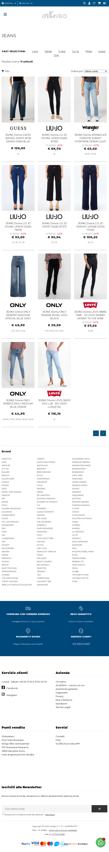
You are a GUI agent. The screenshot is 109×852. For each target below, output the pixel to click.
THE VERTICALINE (10, 578)
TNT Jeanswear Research (15, 747)
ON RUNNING (8, 548)
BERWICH (41, 469)
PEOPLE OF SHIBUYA (46, 551)
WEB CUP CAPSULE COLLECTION (17, 585)
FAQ (58, 740)
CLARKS (5, 482)
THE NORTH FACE (80, 575)
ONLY (74, 548)
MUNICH (5, 545)
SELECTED (41, 568)
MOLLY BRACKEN (80, 541)
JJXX (4, 528)
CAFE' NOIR (77, 475)
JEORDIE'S (41, 525)
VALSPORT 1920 (44, 581)
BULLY (40, 475)
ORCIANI (5, 551)
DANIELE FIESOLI (79, 485)
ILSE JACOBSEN (44, 522)
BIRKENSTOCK (79, 469)
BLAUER (5, 472)
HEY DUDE (42, 518)
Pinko (89, 51)
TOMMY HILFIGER (10, 581)
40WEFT (41, 459)
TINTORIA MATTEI (80, 578)
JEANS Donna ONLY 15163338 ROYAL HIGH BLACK (54, 329)
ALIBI (4, 462)
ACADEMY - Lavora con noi (70, 685)
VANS (74, 581)
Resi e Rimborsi (64, 700)
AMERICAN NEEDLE (81, 462)
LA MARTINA (78, 532)
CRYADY (5, 485)
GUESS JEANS (78, 515)
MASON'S (76, 538)
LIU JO (75, 535)
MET (4, 541)
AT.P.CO (5, 469)
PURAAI (5, 561)
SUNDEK (6, 575)
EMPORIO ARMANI (80, 502)
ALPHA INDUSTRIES (46, 462)
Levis (35, 51)
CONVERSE (42, 482)
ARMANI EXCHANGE (81, 465)
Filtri (5, 71)
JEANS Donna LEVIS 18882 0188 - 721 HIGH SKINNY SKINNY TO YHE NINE (90, 329)
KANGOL (76, 528)
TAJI (39, 575)
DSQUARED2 (78, 495)
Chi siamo (61, 681)
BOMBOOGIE (78, 472)
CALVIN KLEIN (8, 479)
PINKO (40, 555)
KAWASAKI (42, 532)
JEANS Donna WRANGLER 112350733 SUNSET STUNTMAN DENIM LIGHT (90, 138)
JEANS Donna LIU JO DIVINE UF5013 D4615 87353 (54, 138)
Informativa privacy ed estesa (63, 830)
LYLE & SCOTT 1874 (45, 538)
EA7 (3, 498)
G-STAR (75, 508)
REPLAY (5, 565)
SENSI (75, 568)
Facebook (12, 688)
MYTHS (40, 545)
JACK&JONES (7, 525)
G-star (61, 51)
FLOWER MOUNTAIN (11, 508)
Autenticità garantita (67, 689)
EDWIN (5, 502)
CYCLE (40, 485)
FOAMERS (41, 508)
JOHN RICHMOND (45, 528)
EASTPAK (76, 498)
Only (56, 55)
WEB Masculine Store (13, 751)
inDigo (75, 522)
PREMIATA (6, 558)
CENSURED (77, 479)
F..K (38, 505)
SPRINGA (41, 571)
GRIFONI (41, 515)
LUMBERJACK (8, 538)
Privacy (59, 696)
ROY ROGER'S (43, 565)
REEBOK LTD (78, 561)
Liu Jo (75, 51)
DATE (4, 488)
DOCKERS (76, 492)
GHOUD (75, 512)
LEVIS (39, 535)
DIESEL (40, 492)
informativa (50, 815)
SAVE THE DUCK (9, 568)
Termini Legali (63, 707)
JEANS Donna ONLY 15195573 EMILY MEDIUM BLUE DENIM (18, 418)
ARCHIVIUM (42, 465)
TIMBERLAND (43, 578)
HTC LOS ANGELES (10, 522)
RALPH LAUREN (44, 561)
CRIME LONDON (79, 482)
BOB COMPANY (44, 472)
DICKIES (75, 488)
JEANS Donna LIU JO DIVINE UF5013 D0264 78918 (18, 241)
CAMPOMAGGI (43, 479)
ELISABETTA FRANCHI (47, 502)
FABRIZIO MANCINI (81, 505)
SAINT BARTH (78, 565)
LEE (3, 535)
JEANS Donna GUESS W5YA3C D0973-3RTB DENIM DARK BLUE (18, 138)
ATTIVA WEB (58, 834)
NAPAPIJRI (77, 545)
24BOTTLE (6, 459)
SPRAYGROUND (9, 571)
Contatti (60, 736)
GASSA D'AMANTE (45, 512)
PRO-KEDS (42, 558)
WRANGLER (42, 585)
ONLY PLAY (42, 548)
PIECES (5, 555)
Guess (101, 51)
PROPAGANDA (79, 558)
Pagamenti (62, 692)
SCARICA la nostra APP (68, 743)
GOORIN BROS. (8, 515)
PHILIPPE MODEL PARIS (83, 551)
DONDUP (6, 495)
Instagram (11, 695)
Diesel (48, 51)
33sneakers (8, 736)
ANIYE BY (6, 465)
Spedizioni (61, 703)
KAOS (4, 532)
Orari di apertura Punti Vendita (18, 754)
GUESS (5, 518)
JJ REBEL (76, 525)
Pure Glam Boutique (13, 740)
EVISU (4, 505)
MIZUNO (41, 541)
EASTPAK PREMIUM (46, 498)
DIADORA (41, 488)
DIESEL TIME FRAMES (11, 492)
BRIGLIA (5, 475)
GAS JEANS (7, 512)
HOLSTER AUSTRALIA (82, 518)
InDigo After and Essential (15, 743)
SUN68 (75, 571)
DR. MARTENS (43, 495)
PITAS (75, 555)
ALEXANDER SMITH (81, 459)
